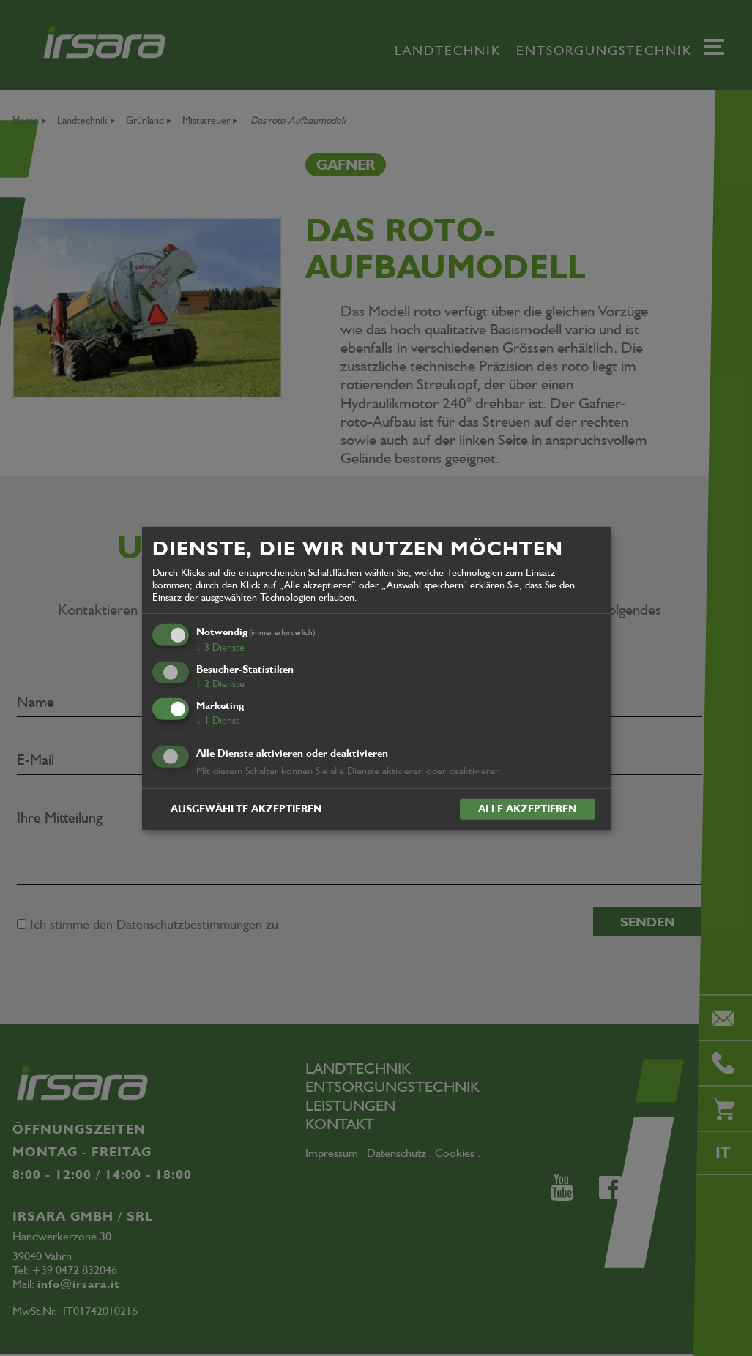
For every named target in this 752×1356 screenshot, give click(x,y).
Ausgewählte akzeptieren (246, 808)
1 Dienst (217, 720)
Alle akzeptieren (527, 808)
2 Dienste (220, 683)
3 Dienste (220, 647)
